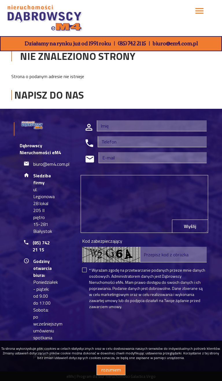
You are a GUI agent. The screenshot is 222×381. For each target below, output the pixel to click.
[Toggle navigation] (199, 12)
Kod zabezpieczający (102, 241)
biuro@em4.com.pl (175, 43)
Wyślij (190, 226)
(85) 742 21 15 (132, 43)
